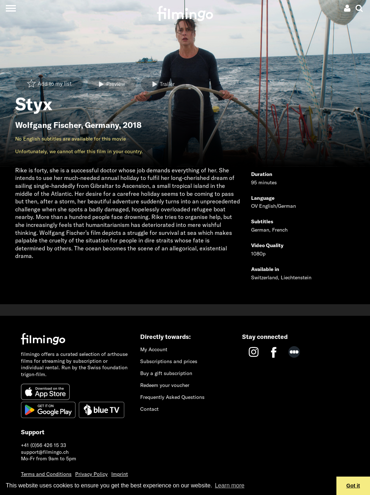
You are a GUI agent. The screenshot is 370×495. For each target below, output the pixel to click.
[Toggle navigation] (10, 8)
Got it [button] (353, 485)
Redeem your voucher (164, 385)
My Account (153, 349)
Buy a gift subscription (166, 373)
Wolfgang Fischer (48, 125)
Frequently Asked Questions (172, 397)
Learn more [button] (230, 485)
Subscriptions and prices (168, 361)
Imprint (119, 474)
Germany (102, 125)
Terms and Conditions (46, 474)
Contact (149, 409)
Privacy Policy (91, 474)
